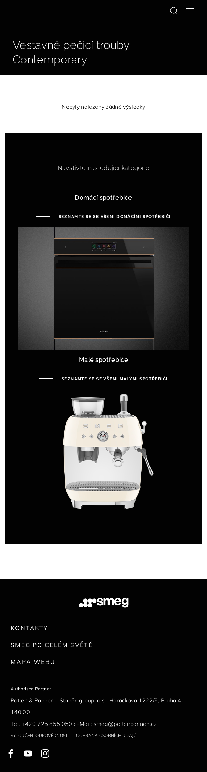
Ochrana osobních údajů (106, 735)
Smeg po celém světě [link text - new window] (52, 644)
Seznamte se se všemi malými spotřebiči (113, 379)
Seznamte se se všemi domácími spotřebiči (113, 216)
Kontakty (29, 628)
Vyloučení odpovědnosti (40, 735)
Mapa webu (33, 661)
